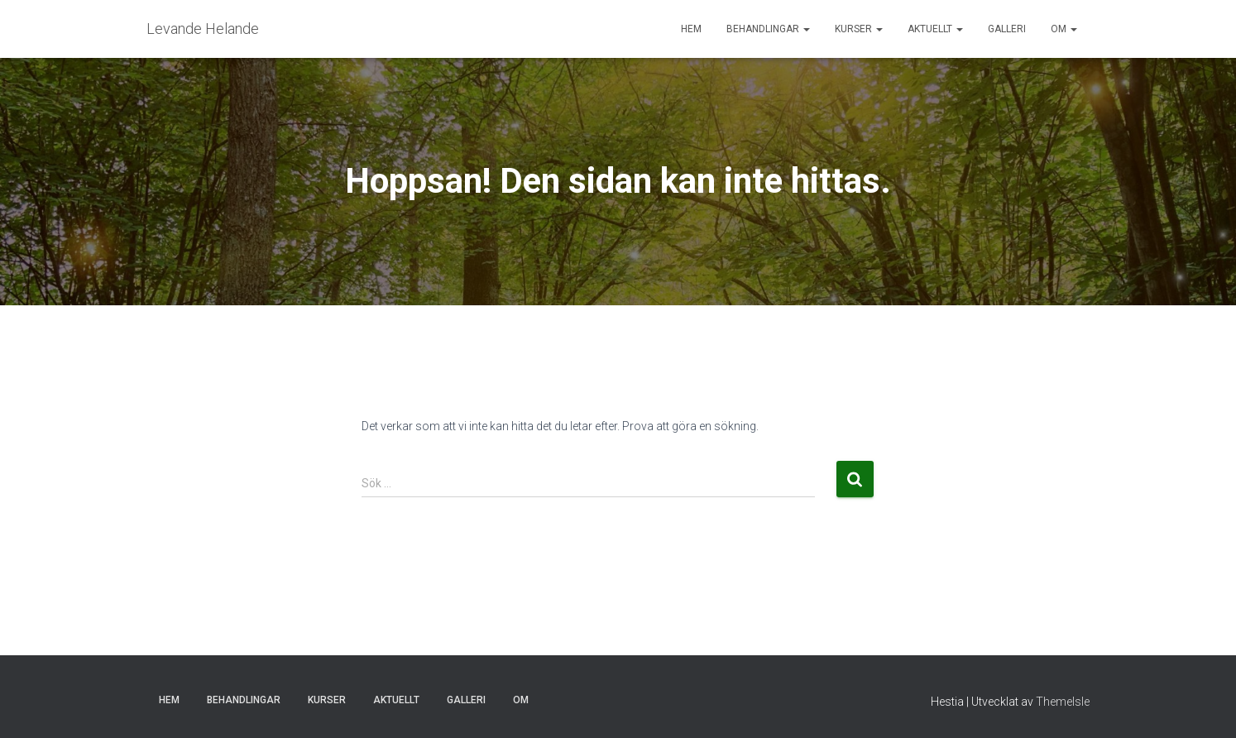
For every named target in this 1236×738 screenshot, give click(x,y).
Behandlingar (768, 29)
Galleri (1007, 29)
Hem (691, 29)
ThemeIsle (1063, 701)
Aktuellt (935, 29)
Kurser (859, 29)
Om (1064, 29)
